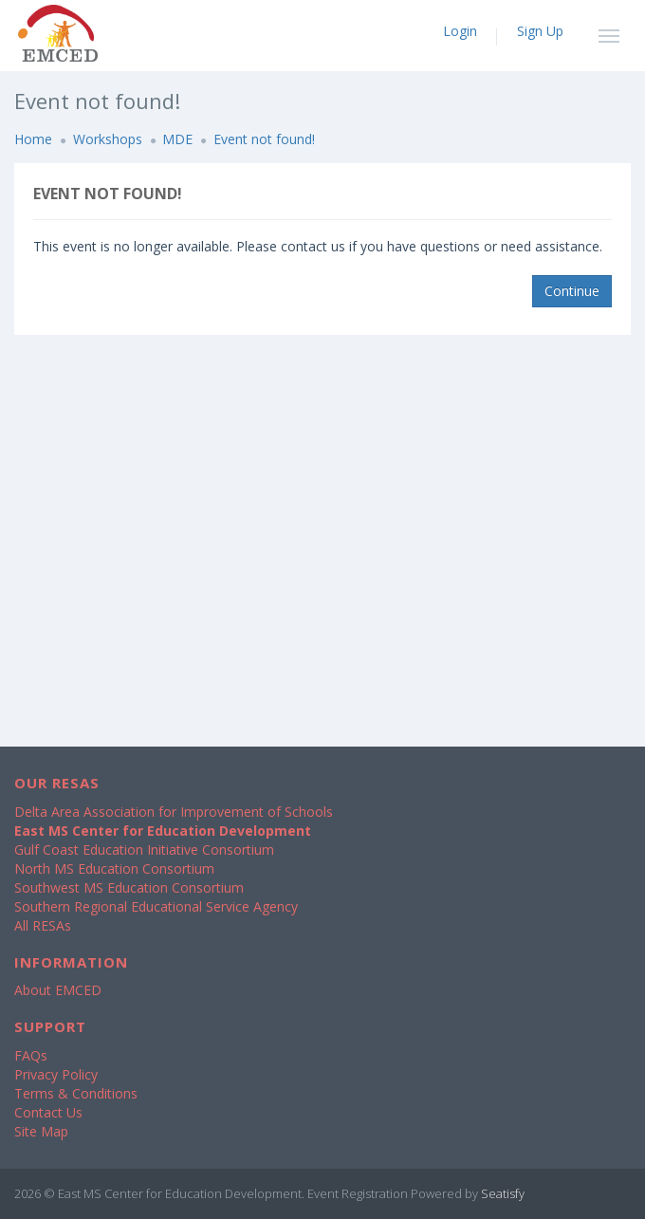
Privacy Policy (56, 1074)
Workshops (107, 139)
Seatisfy (503, 1193)
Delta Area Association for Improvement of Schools (173, 812)
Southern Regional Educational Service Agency (156, 906)
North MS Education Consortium (114, 868)
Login (460, 31)
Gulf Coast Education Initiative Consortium (144, 849)
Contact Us (48, 1112)
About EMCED (57, 990)
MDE (177, 139)
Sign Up (540, 31)
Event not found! (264, 139)
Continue (571, 291)
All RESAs (42, 925)
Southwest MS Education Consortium (129, 887)
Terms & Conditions (76, 1093)
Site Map (41, 1131)
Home (33, 139)
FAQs (30, 1055)
